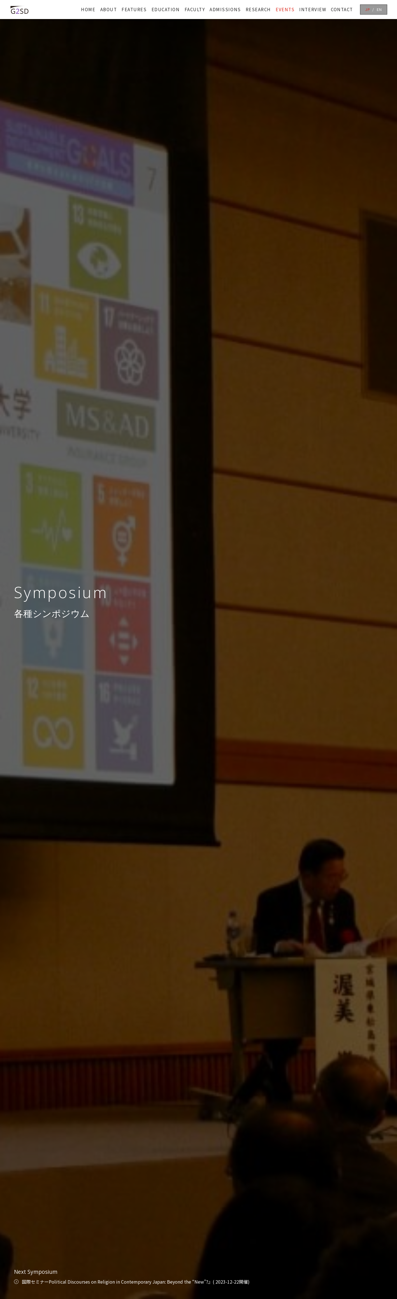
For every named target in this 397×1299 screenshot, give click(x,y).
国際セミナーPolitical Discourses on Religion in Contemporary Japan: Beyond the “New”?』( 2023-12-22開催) (136, 1281)
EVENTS (285, 9)
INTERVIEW (312, 9)
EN (379, 9)
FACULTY (195, 9)
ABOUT (108, 9)
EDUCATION (166, 9)
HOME (88, 9)
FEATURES (134, 9)
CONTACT (342, 9)
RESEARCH (258, 9)
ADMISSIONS (225, 9)
